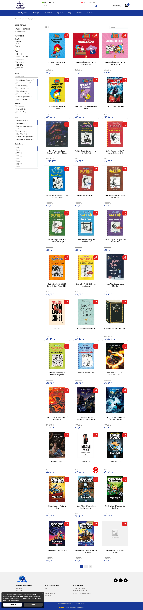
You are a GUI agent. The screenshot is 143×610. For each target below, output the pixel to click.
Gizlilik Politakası (49, 591)
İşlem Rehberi (20, 591)
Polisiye (17, 46)
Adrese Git (13, 604)
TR (83, 3)
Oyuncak (60, 13)
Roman (29, 19)
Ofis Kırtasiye (48, 13)
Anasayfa (18, 19)
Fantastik (18, 41)
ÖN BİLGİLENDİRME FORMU (81, 591)
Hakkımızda (19, 588)
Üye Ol (46, 588)
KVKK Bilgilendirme (50, 596)
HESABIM (116, 5)
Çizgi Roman (19, 39)
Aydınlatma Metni (8, 598)
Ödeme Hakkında (50, 593)
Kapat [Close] (33, 604)
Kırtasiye (36, 13)
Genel (17, 44)
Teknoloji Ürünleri (22, 13)
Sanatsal (79, 13)
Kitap (69, 13)
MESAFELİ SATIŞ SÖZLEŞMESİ (82, 593)
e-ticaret (67, 607)
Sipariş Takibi (92, 2)
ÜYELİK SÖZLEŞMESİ (79, 588)
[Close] (42, 594)
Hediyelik (89, 13)
